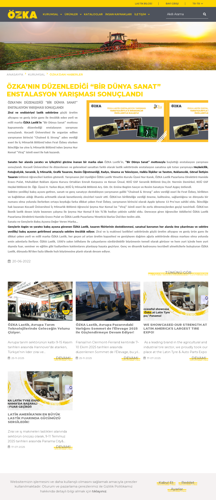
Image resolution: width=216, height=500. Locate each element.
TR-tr (197, 3)
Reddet (187, 482)
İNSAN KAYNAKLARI (118, 14)
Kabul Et (166, 482)
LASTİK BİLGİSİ (143, 3)
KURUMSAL (36, 74)
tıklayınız (99, 491)
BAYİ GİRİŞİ (172, 3)
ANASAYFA (15, 74)
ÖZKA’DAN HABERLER (66, 74)
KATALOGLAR (93, 14)
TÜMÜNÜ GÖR (178, 262)
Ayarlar (177, 489)
